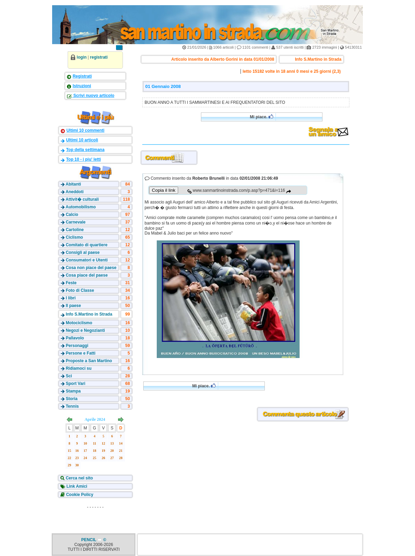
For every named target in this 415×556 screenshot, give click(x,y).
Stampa (73, 391)
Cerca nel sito (79, 478)
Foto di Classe (80, 290)
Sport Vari (75, 383)
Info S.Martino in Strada (89, 314)
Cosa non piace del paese (91, 267)
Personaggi (77, 345)
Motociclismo (79, 322)
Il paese (73, 305)
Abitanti (73, 184)
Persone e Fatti (80, 353)
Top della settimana (85, 149)
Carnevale (75, 222)
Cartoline (75, 229)
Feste (71, 282)
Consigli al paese (82, 252)
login (82, 57)
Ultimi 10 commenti (85, 130)
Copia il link (163, 190)
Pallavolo (75, 338)
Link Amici (76, 486)
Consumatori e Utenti (86, 260)
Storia (71, 398)
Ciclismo (74, 237)
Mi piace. (261, 116)
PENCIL (89, 539)
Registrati (82, 76)
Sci (69, 376)
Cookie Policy (79, 494)
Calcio (72, 214)
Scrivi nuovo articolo (93, 95)
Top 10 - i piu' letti (83, 159)
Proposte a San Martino (89, 360)
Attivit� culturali (82, 199)
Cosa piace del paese (86, 275)
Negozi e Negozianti (85, 330)
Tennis (72, 406)
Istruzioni (82, 85)
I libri (71, 298)
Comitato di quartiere (86, 244)
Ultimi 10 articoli (82, 140)
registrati (99, 57)
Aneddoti (75, 191)
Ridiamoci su (78, 368)
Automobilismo (81, 207)
